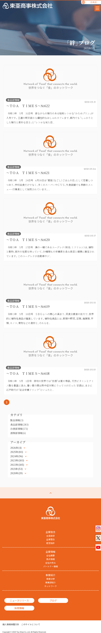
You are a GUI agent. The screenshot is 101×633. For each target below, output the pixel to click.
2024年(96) (17, 456)
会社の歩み (50, 562)
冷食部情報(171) (19, 428)
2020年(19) (16, 473)
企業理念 (50, 539)
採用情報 (80, 600)
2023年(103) (17, 460)
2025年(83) (17, 452)
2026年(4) (16, 447)
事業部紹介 (50, 582)
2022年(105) (17, 464)
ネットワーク (50, 586)
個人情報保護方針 (10, 619)
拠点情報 (50, 559)
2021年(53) (16, 469)
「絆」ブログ (81, 43)
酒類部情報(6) (18, 433)
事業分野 (50, 578)
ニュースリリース (18, 600)
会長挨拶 (50, 535)
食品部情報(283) (19, 424)
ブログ (49, 600)
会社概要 (50, 555)
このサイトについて (30, 619)
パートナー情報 (50, 566)
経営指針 (50, 543)
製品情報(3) (16, 420)
